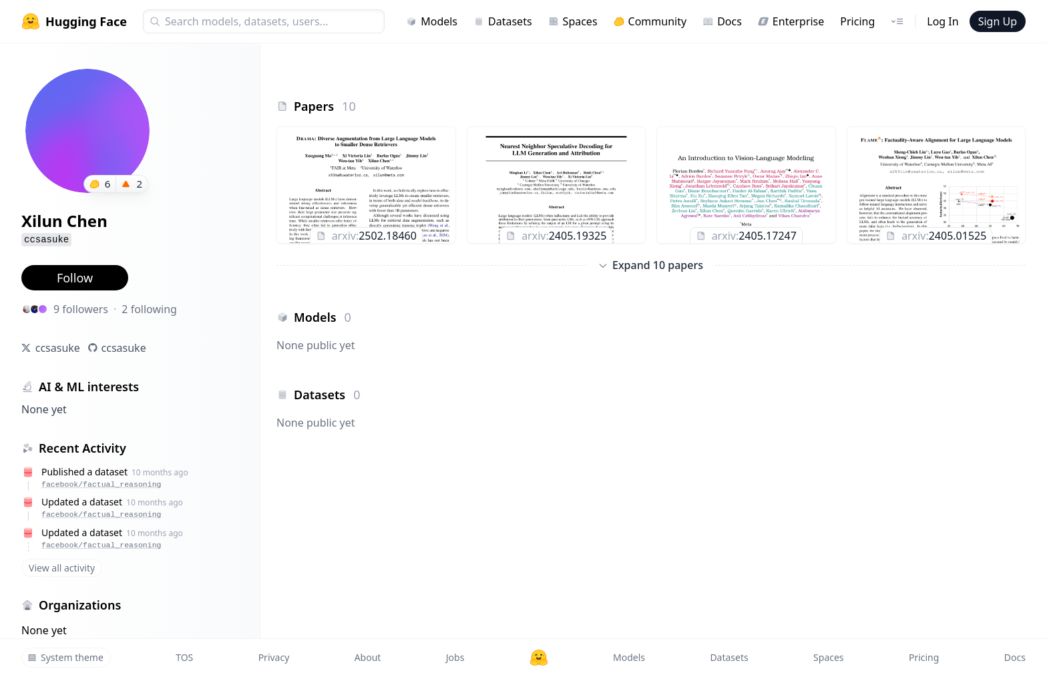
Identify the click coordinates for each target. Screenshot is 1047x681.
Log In (942, 21)
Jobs (455, 657)
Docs (722, 21)
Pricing (857, 21)
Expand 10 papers (651, 265)
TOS (184, 657)
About (368, 657)
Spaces (573, 21)
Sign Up (997, 21)
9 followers (80, 309)
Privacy (274, 657)
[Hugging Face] (539, 657)
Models (431, 21)
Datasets (502, 21)
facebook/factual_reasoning (101, 484)
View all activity (62, 567)
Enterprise (791, 21)
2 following (149, 309)
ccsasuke (57, 347)
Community (650, 21)
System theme (65, 657)
